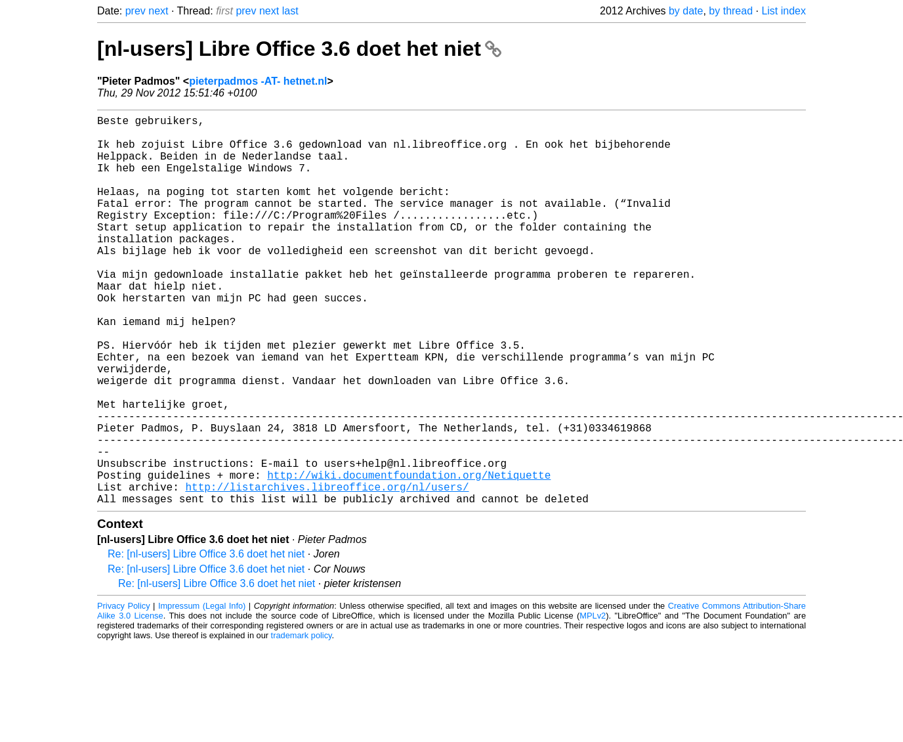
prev (135, 10)
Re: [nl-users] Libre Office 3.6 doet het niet (206, 640)
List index (783, 10)
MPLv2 (592, 702)
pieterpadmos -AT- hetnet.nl (258, 81)
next (158, 10)
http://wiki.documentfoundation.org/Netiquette (409, 556)
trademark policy (301, 722)
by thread (731, 10)
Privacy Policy (123, 692)
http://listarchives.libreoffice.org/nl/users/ (327, 570)
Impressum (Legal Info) (201, 692)
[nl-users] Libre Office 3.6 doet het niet (299, 48)
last (290, 10)
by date (686, 10)
